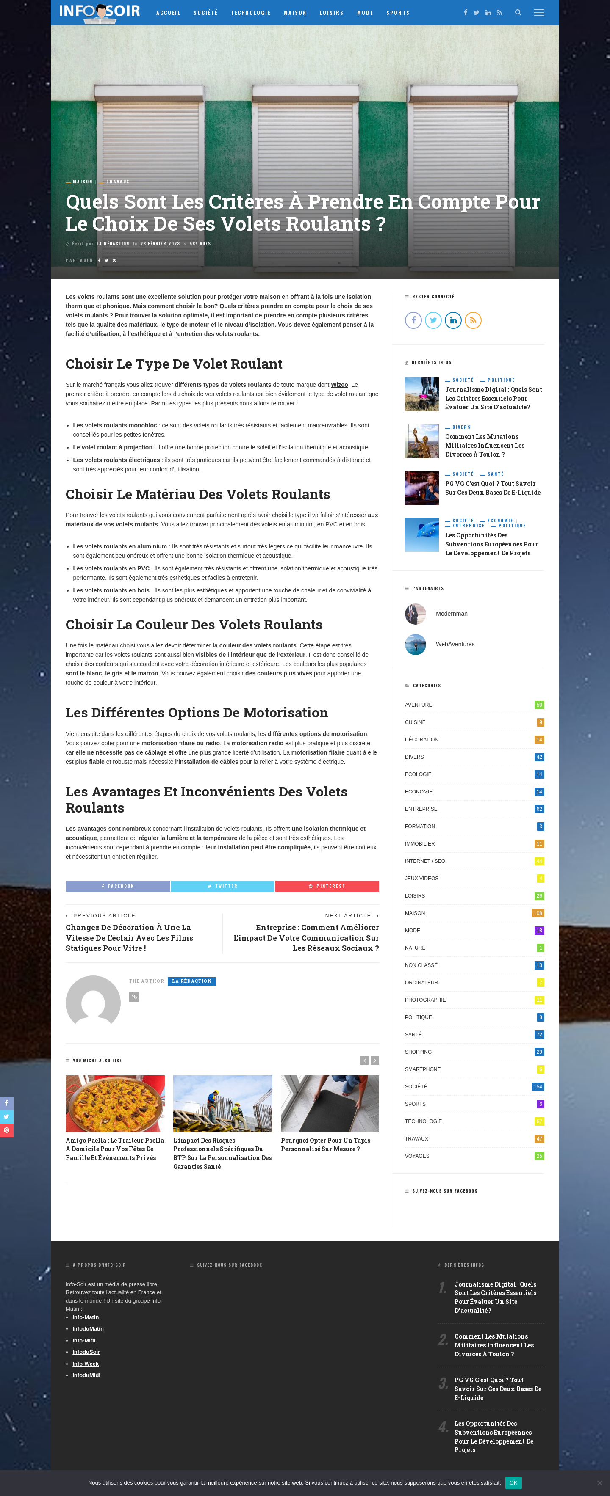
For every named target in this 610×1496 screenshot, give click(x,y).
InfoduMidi (86, 1376)
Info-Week (85, 1364)
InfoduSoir (86, 1353)
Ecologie (474, 775)
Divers (461, 427)
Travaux (118, 181)
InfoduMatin (88, 1330)
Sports (403, 12)
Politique (501, 380)
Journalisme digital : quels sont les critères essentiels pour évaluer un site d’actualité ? (494, 399)
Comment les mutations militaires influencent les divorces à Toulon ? (484, 446)
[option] (115, 1120)
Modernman (452, 614)
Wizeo (339, 384)
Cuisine (474, 723)
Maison (299, 12)
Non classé (474, 966)
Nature (474, 949)
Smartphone (474, 1070)
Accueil (173, 12)
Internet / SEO (474, 862)
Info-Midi (83, 1341)
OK (514, 1482)
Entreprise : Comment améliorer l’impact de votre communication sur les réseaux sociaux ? (312, 938)
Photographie (474, 1001)
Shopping (474, 1053)
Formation (474, 827)
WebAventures (455, 645)
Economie (500, 521)
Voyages (474, 1157)
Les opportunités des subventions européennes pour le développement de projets (491, 545)
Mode (370, 12)
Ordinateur (474, 983)
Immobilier (474, 844)
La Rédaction (113, 243)
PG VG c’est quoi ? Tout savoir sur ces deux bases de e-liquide (498, 1391)
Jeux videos (474, 879)
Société (210, 12)
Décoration (474, 740)
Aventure (474, 706)
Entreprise (468, 526)
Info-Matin (85, 1318)
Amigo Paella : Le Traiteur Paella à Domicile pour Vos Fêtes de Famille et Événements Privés (115, 1150)
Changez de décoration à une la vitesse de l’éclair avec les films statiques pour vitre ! (130, 938)
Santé (496, 474)
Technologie (255, 12)
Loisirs (336, 12)
